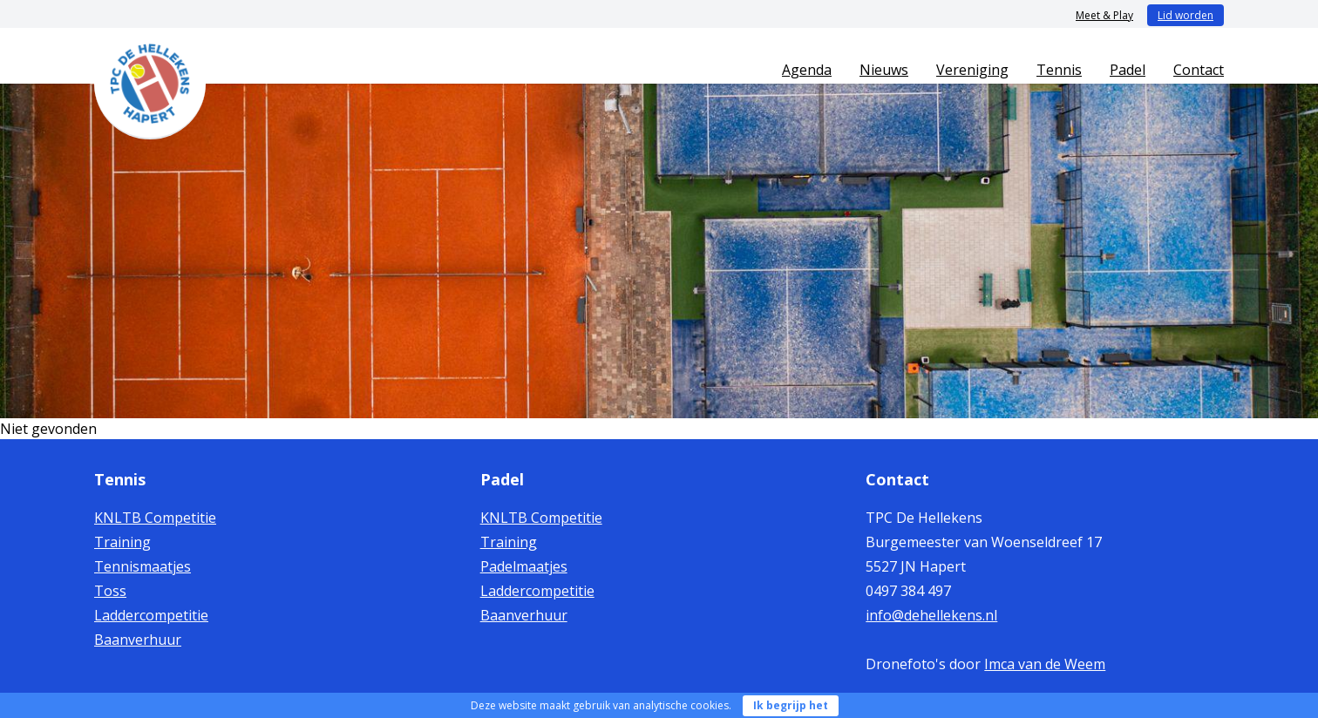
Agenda (807, 69)
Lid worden (1185, 15)
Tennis (1059, 69)
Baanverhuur (137, 639)
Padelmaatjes (523, 566)
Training (122, 542)
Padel (1127, 69)
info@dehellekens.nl (931, 615)
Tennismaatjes (142, 566)
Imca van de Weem (1044, 664)
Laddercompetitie (151, 615)
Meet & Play (1104, 15)
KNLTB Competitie (155, 517)
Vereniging (972, 69)
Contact (1198, 69)
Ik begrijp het (790, 705)
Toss (110, 590)
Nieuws (883, 69)
